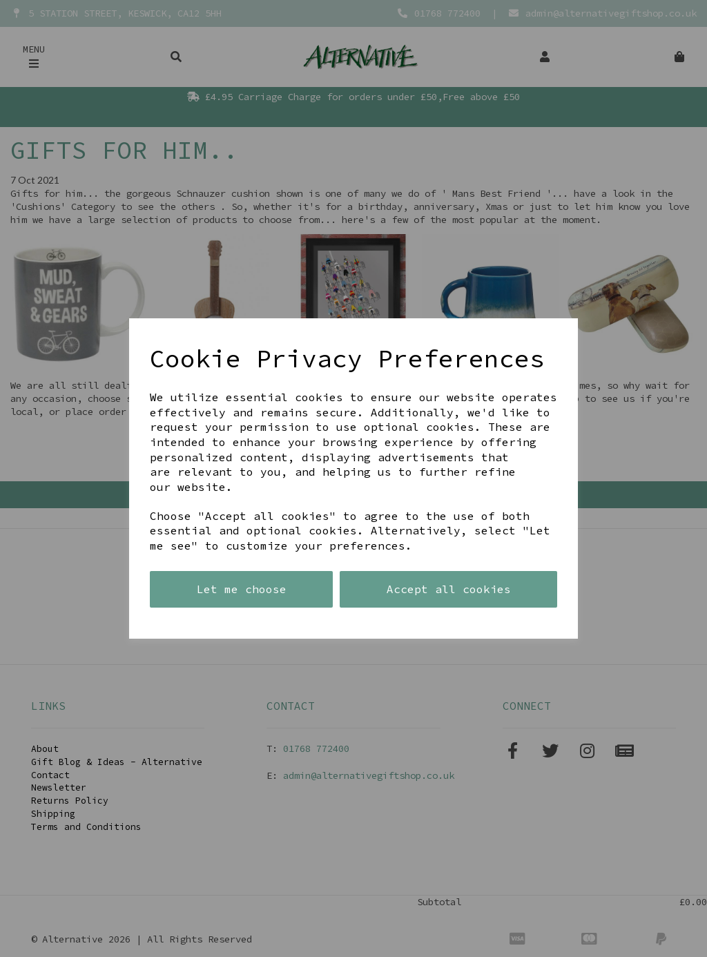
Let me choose (242, 589)
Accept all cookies (449, 589)
